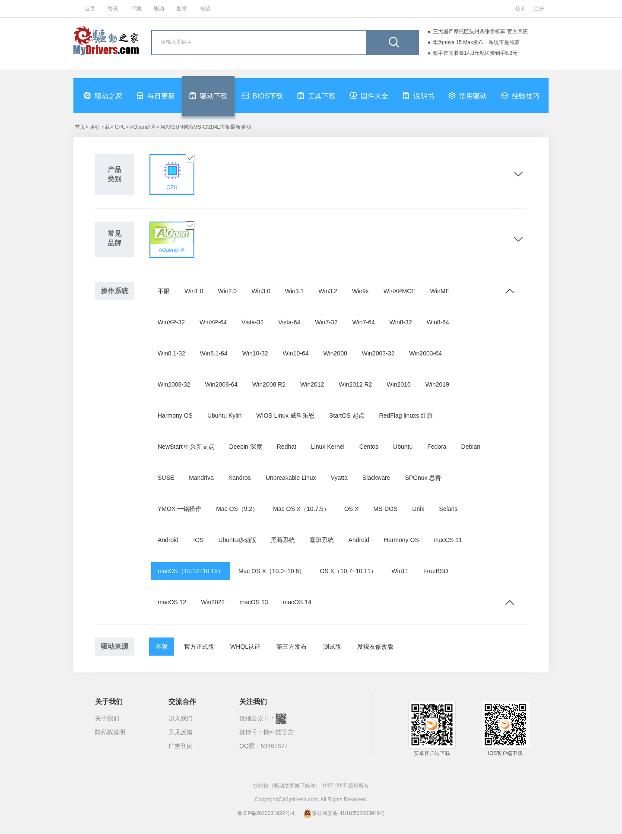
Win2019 (437, 384)
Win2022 (213, 602)
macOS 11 (448, 539)
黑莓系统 (283, 539)
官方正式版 (199, 646)
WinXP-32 (171, 322)
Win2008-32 (174, 384)
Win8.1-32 (171, 353)
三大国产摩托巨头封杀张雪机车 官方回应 (480, 32)
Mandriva (201, 477)
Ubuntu (403, 446)
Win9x (360, 291)
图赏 (182, 9)
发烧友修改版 (375, 646)
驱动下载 (208, 95)
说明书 (418, 95)
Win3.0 (260, 291)
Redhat (286, 446)
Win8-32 (401, 322)
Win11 (400, 571)
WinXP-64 (213, 322)
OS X (351, 508)
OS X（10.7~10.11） (348, 571)
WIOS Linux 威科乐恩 (285, 415)
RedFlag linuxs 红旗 (406, 415)
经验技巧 (520, 95)
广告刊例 (180, 745)
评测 (136, 9)
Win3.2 (327, 291)
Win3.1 (294, 291)
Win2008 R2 (269, 384)
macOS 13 (253, 602)
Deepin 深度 (245, 446)
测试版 (332, 646)
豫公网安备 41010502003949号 (344, 813)
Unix (418, 508)
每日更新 (155, 95)
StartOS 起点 (347, 415)
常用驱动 (467, 95)
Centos (368, 446)
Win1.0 (193, 291)
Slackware (376, 477)
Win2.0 (227, 291)
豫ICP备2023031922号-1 (266, 813)
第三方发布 (291, 646)
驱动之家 (102, 95)
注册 (539, 9)
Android (168, 539)
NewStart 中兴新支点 (186, 446)
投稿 (205, 9)
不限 (164, 291)
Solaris (448, 508)
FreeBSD (435, 571)
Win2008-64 (221, 384)
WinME (440, 291)
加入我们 (180, 718)
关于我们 (107, 718)
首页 (90, 9)
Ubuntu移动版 (237, 539)
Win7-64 (363, 322)
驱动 (159, 9)
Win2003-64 (425, 353)
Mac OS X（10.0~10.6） (271, 571)
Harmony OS (175, 415)
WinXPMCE (400, 291)
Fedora (436, 446)
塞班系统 (322, 539)
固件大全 (368, 95)
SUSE (166, 477)
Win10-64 (296, 353)
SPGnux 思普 (423, 477)
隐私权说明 (110, 732)
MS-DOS (385, 508)
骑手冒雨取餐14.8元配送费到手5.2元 (475, 53)
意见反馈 (180, 732)
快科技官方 (278, 732)
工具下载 (316, 95)
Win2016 (398, 384)
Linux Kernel (328, 446)
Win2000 (335, 353)
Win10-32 (255, 353)
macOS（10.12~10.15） (191, 571)
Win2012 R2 (355, 384)
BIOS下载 (262, 95)
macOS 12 (172, 602)
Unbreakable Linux (291, 477)
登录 (520, 9)
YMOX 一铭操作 (179, 508)
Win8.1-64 (214, 353)
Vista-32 (252, 322)
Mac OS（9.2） (237, 508)
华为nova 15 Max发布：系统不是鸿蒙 (476, 42)
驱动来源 (114, 646)
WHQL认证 (245, 646)
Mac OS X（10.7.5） (301, 508)
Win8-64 (438, 322)
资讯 (113, 9)
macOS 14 (297, 602)
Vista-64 (289, 322)
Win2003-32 (378, 353)
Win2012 (312, 384)
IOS (198, 539)
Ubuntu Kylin (224, 415)
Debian (470, 446)
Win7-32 (326, 322)
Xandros (239, 477)
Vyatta (339, 477)
